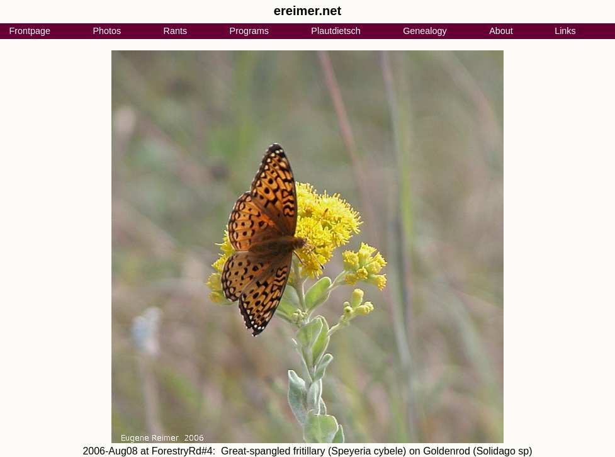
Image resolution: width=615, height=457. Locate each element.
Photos (107, 31)
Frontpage (29, 31)
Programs (249, 31)
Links (565, 31)
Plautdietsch (335, 31)
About (501, 31)
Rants (176, 31)
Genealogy (425, 31)
